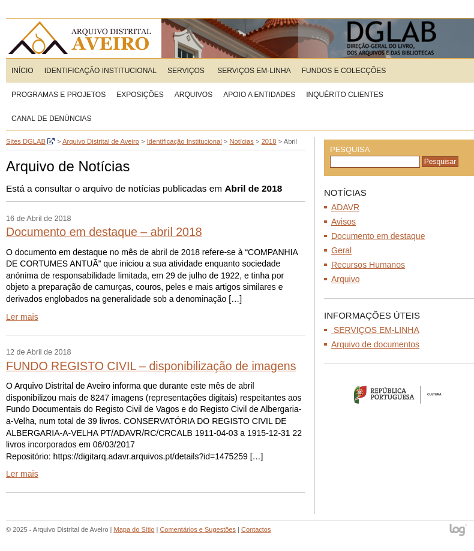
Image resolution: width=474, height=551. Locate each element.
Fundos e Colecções (344, 70)
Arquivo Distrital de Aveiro (83, 38)
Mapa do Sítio (134, 529)
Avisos (343, 221)
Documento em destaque (378, 236)
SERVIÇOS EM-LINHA (253, 70)
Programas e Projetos (58, 94)
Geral (341, 250)
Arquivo (345, 279)
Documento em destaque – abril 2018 (104, 231)
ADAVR (345, 207)
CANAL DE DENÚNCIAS (51, 118)
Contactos (256, 529)
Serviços (186, 70)
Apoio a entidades (259, 94)
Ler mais (22, 317)
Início (22, 70)
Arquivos (193, 94)
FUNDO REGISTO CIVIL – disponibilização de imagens (151, 366)
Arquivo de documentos (375, 344)
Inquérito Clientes (344, 94)
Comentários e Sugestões (198, 529)
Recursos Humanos (368, 265)
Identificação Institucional (100, 70)
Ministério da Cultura (399, 394)
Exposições (140, 94)
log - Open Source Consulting (458, 530)
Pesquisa (350, 149)
